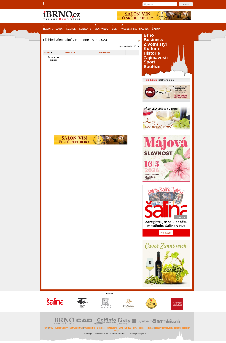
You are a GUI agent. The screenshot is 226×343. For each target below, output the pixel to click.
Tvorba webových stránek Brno (69, 328)
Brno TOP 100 (125, 328)
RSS (46, 328)
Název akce (70, 52)
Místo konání (104, 52)
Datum (48, 52)
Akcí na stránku (125, 46)
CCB (51, 328)
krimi (135, 328)
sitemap (149, 328)
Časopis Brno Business (94, 328)
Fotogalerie (112, 328)
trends (142, 328)
